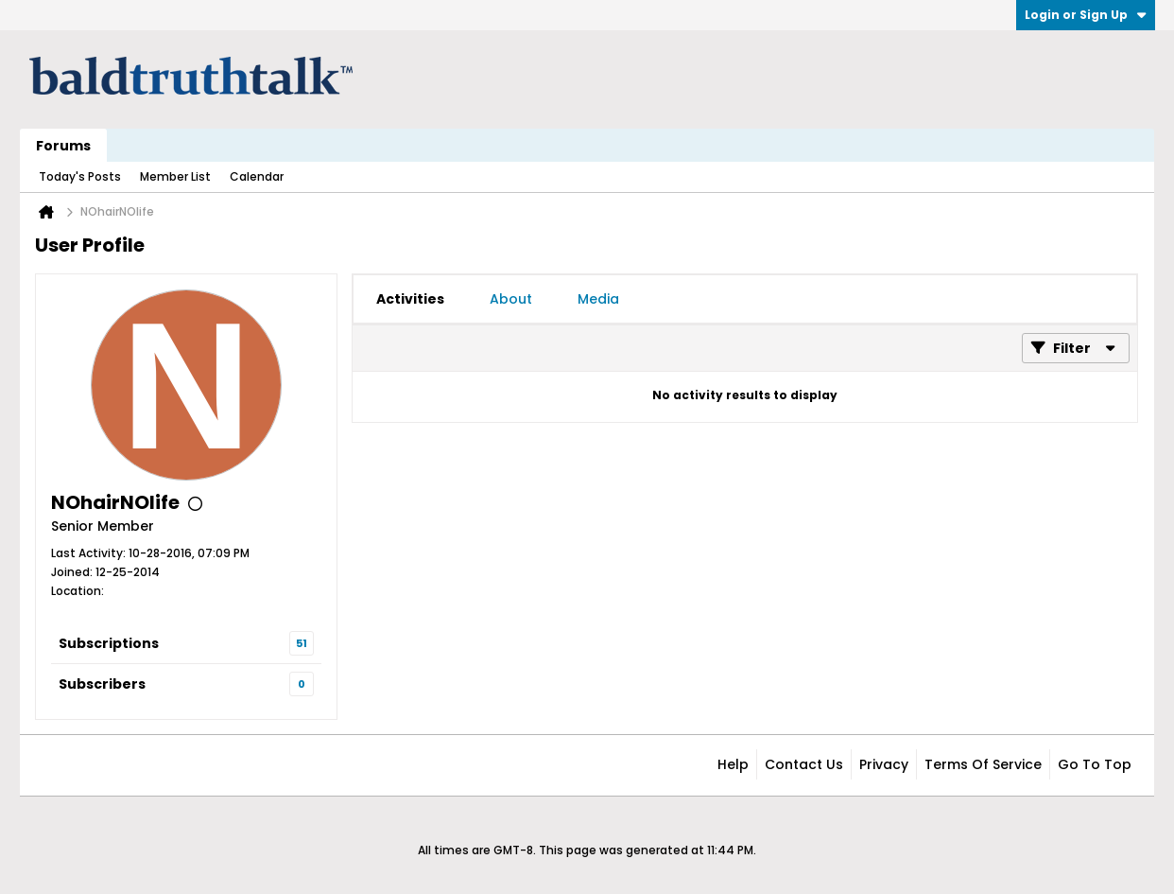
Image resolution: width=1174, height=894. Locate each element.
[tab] (410, 299)
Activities (410, 298)
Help (733, 764)
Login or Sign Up (1086, 15)
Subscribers (102, 684)
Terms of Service (983, 764)
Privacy (883, 764)
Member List (175, 176)
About (511, 298)
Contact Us (804, 764)
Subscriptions (109, 643)
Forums (63, 145)
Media (598, 298)
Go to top (1094, 764)
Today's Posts (80, 176)
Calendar (257, 176)
